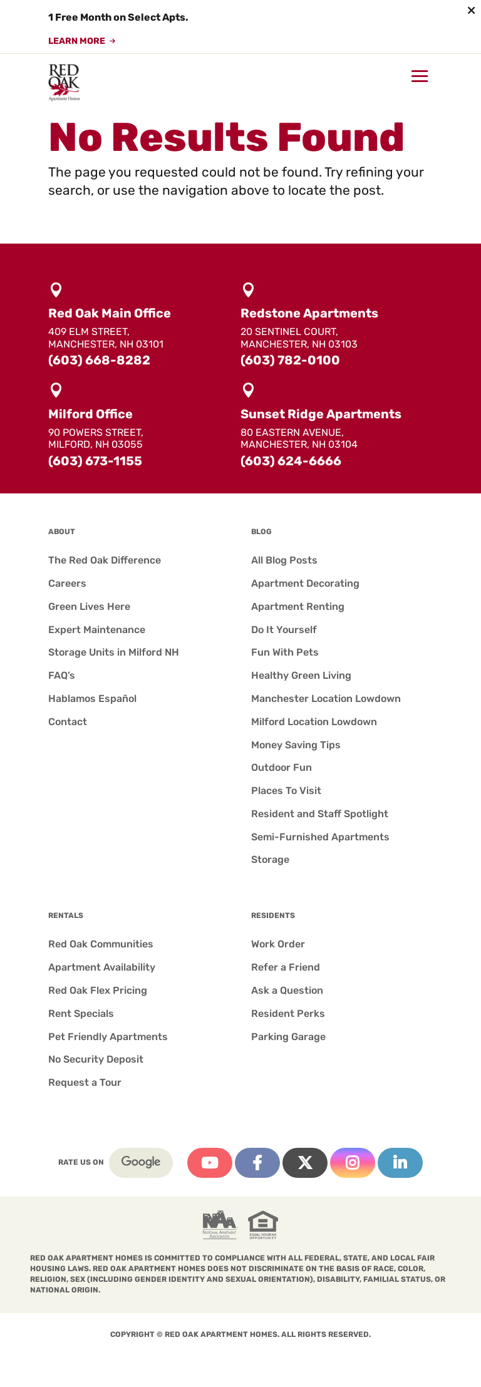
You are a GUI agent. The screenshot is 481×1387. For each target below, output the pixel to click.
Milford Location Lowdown (314, 722)
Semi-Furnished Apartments (320, 837)
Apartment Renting (297, 606)
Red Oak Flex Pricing (97, 990)
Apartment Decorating (305, 583)
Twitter (305, 1163)
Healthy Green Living (301, 675)
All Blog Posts (284, 560)
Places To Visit (286, 791)
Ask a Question (287, 990)
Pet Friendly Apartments (108, 1037)
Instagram (352, 1163)
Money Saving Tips (296, 745)
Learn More (76, 41)
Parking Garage (288, 1037)
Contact (67, 722)
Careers (67, 583)
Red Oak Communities (100, 944)
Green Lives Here (89, 606)
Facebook (257, 1163)
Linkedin (400, 1163)
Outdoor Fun (281, 767)
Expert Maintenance (96, 630)
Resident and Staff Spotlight (319, 814)
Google (141, 1163)
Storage (270, 859)
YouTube (209, 1163)
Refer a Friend (285, 967)
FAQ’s (61, 675)
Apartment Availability (101, 967)
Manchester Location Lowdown (326, 698)
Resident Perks (288, 1013)
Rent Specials (81, 1013)
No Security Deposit (95, 1059)
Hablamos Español (92, 698)
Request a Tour (85, 1082)
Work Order (278, 944)
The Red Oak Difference (104, 560)
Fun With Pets (285, 652)
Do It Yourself (284, 630)
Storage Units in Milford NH (113, 652)
